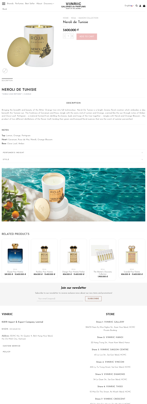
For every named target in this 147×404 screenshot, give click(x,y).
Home (66, 18)
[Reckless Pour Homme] (44, 254)
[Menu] (4, 3)
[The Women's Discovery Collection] (102, 254)
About (39, 4)
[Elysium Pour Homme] (15, 254)
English (129, 6)
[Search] (136, 5)
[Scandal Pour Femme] (132, 254)
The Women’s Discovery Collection (103, 273)
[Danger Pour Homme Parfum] (73, 254)
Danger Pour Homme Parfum (73, 272)
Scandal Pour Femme (132, 272)
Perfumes (19, 4)
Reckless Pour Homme (44, 272)
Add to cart (86, 37)
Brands (10, 4)
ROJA (73, 18)
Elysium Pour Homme (15, 272)
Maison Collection (88, 18)
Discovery (49, 4)
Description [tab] (7, 81)
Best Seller (30, 4)
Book (5, 9)
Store (110, 314)
